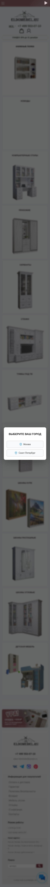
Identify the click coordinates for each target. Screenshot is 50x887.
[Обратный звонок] (46, 3)
